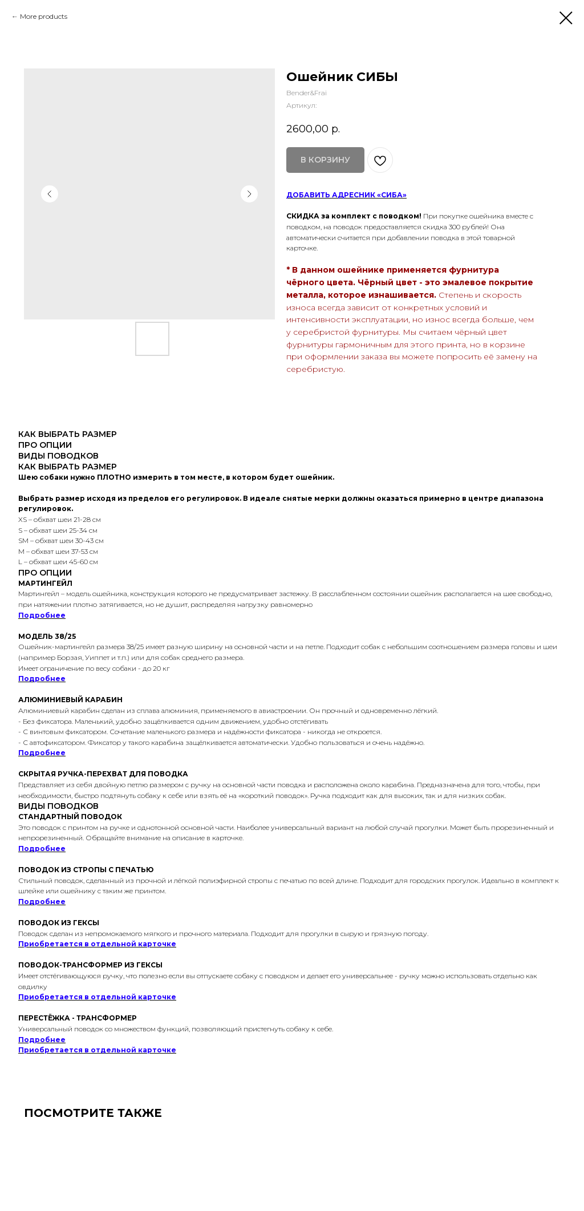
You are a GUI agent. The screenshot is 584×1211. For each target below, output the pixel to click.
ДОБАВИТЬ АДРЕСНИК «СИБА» (346, 195)
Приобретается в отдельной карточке (97, 943)
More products (43, 16)
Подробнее (42, 615)
